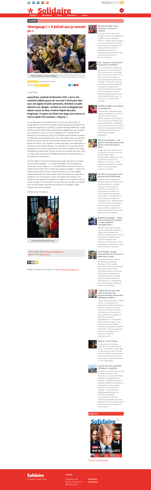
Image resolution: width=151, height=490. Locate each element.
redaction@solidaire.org (69, 269)
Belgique (33, 15)
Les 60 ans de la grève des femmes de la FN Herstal (110, 175)
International (47, 15)
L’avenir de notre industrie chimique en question (109, 367)
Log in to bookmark (29, 262)
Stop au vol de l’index (107, 341)
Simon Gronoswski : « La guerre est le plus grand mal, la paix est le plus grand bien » (111, 143)
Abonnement (44, 254)
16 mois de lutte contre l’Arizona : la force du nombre (108, 28)
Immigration (42, 85)
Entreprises (71, 15)
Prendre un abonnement (98, 460)
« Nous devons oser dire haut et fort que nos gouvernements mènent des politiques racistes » (110, 294)
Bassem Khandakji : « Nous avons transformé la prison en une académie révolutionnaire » (110, 221)
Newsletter (93, 482)
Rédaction (93, 479)
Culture (84, 15)
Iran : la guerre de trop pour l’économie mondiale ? (110, 63)
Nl (121, 10)
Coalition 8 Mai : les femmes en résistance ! (110, 107)
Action (59, 15)
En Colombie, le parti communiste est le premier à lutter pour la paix (111, 254)
